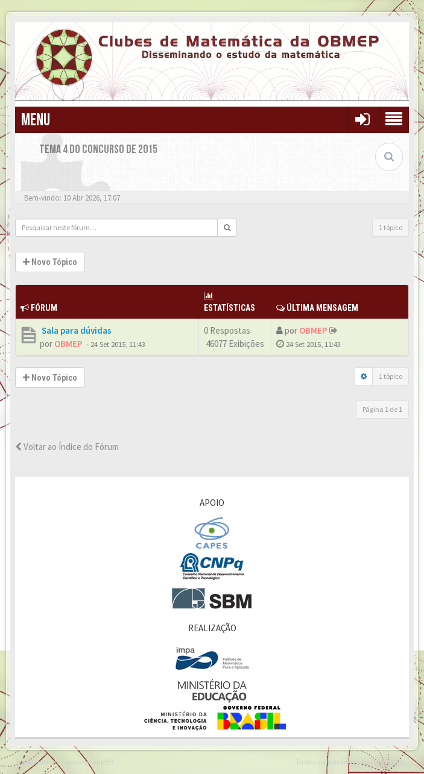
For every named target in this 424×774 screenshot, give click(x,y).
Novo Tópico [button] (50, 262)
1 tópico (390, 227)
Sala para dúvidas (76, 330)
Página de (382, 409)
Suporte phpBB (89, 761)
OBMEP (68, 343)
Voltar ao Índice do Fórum (67, 446)
